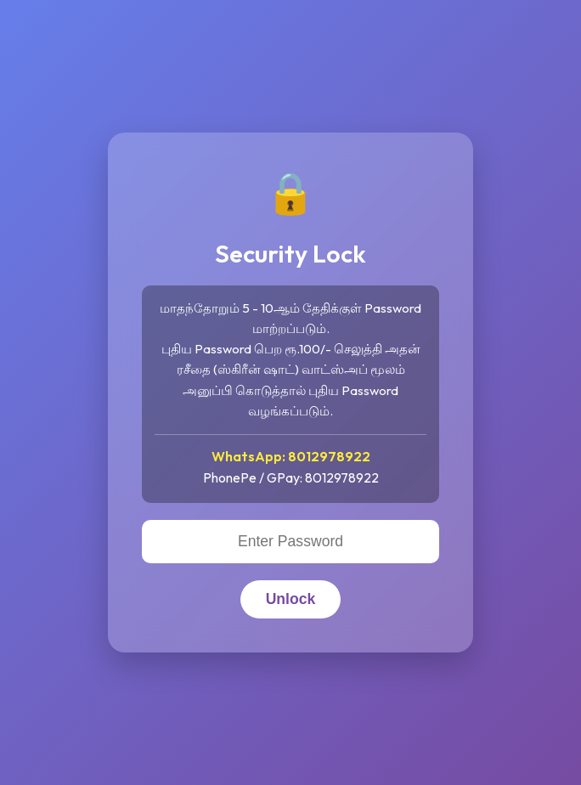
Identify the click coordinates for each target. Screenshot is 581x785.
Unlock (291, 598)
